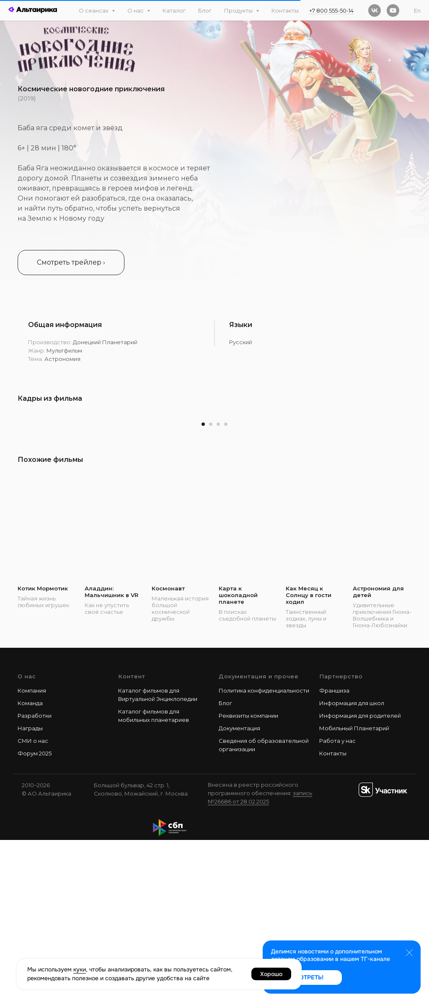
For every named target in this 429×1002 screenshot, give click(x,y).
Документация (239, 890)
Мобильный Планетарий (354, 890)
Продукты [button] (239, 10)
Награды (30, 890)
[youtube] (393, 10)
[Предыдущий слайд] (23, 492)
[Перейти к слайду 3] (218, 586)
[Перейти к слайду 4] (225, 586)
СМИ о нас (33, 902)
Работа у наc (337, 902)
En (417, 10)
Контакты (285, 10)
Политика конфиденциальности (264, 852)
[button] (71, 262)
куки (79, 969)
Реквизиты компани (247, 877)
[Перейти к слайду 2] (210, 586)
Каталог (174, 10)
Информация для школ (351, 865)
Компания (32, 852)
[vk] (374, 10)
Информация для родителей (360, 877)
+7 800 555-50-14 (331, 10)
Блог (205, 10)
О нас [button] (136, 10)
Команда (30, 865)
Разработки (35, 877)
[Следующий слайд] (405, 492)
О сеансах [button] (94, 10)
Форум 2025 (35, 915)
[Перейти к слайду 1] (203, 586)
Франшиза (334, 852)
